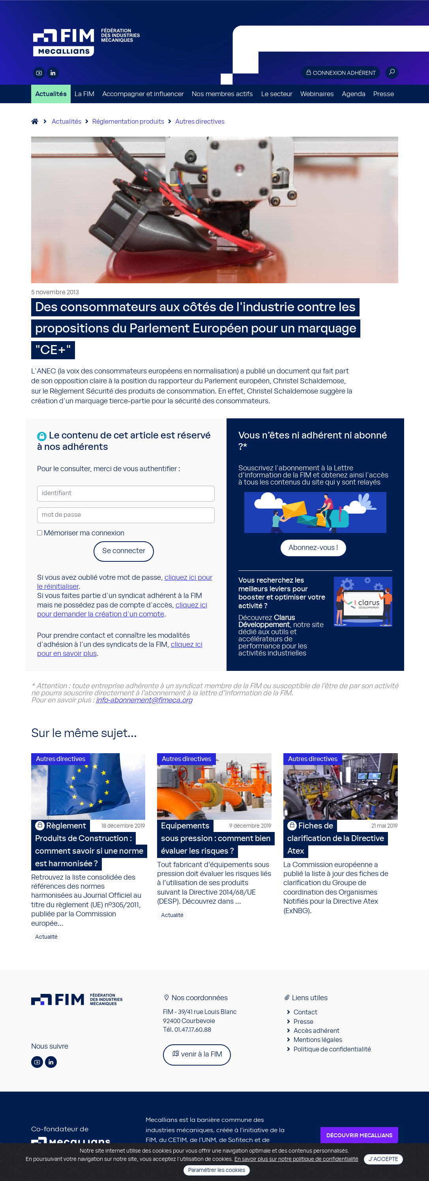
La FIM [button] (84, 94)
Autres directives (200, 122)
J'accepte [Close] (383, 1159)
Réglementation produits (128, 122)
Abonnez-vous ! (313, 548)
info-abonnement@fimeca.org (144, 700)
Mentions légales (318, 1042)
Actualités (51, 94)
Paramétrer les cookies (216, 1170)
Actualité (46, 939)
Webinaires (317, 94)
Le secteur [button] (276, 94)
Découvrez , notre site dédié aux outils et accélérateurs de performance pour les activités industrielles (283, 617)
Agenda (353, 94)
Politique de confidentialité (332, 1051)
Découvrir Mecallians (359, 1137)
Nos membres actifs (222, 94)
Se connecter (123, 551)
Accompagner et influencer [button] (143, 94)
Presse (383, 94)
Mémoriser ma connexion (80, 533)
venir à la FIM (197, 1056)
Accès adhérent (316, 1033)
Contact (305, 1014)
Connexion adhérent (340, 72)
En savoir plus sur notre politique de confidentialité (296, 1159)
